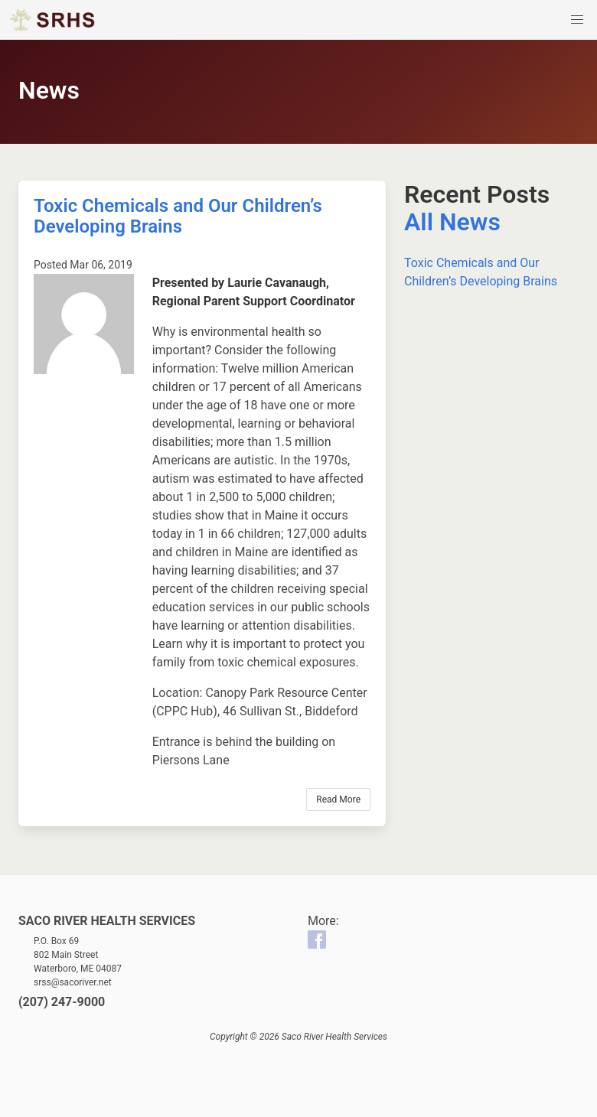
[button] (577, 20)
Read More (338, 799)
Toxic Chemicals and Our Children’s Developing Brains (178, 216)
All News (452, 221)
